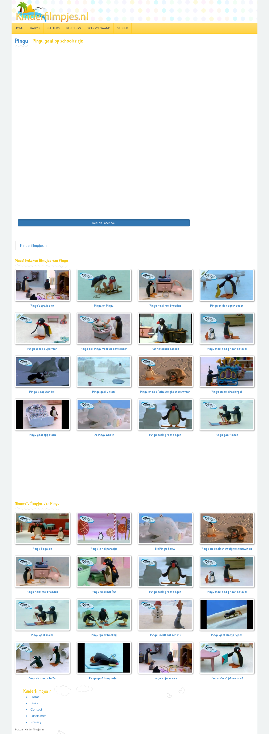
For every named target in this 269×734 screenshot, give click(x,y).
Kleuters (73, 28)
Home (19, 28)
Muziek (122, 28)
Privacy (35, 722)
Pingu (21, 41)
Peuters (53, 28)
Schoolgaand (98, 28)
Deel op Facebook (103, 223)
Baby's (35, 28)
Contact (36, 709)
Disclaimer (38, 716)
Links (34, 703)
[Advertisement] (134, 79)
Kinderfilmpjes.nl (33, 245)
